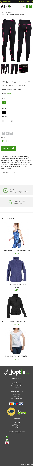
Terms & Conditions (16, 385)
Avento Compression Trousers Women (12, 14)
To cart (7, 148)
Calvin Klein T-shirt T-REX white (16, 356)
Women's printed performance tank (16, 250)
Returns (16, 396)
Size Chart (16, 387)
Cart (23, 6)
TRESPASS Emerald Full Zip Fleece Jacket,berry (16, 286)
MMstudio (30, 464)
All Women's (9, 12)
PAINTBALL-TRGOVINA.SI (26, 2)
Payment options (16, 398)
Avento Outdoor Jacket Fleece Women (16, 321)
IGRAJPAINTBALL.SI (5, 2)
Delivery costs (16, 384)
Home (3, 12)
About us (16, 382)
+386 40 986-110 (17, 433)
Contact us (16, 394)
